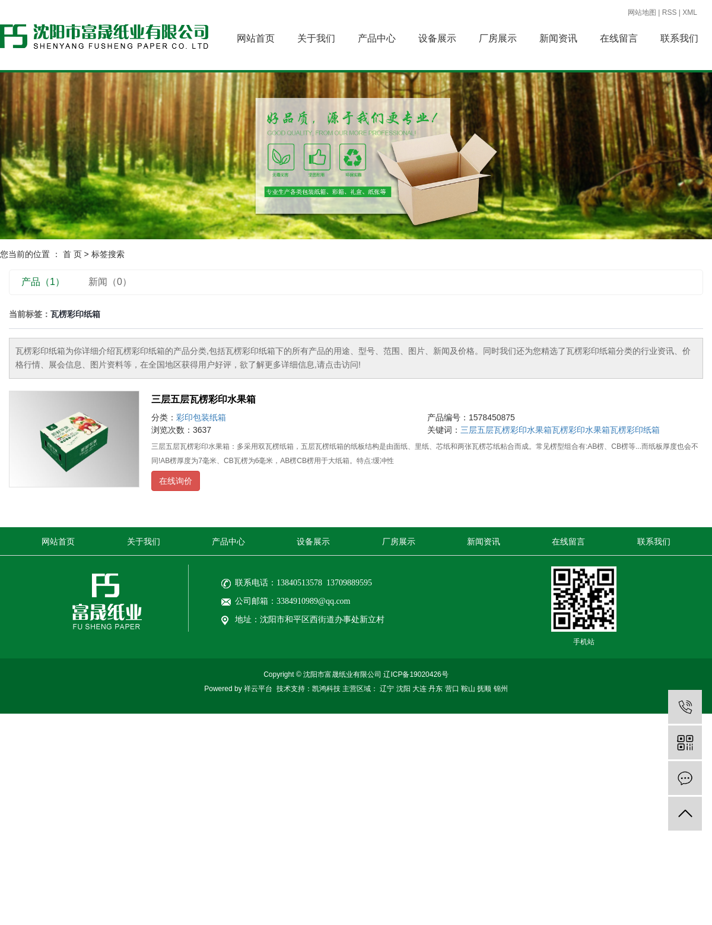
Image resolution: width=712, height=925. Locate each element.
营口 (452, 689)
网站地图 (642, 12)
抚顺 (484, 689)
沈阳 (403, 689)
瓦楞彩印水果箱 (581, 430)
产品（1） (43, 282)
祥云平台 (258, 689)
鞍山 (468, 689)
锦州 (501, 689)
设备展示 (437, 38)
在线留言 (619, 38)
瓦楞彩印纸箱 (635, 430)
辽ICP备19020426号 (415, 674)
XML (689, 12)
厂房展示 (498, 38)
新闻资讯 (558, 38)
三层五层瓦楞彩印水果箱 (203, 399)
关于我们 (316, 38)
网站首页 (256, 38)
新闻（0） (110, 282)
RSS (669, 12)
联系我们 (679, 38)
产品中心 (377, 38)
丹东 (435, 689)
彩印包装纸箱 (201, 417)
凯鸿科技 (326, 689)
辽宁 (387, 689)
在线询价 (175, 481)
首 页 (72, 254)
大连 (419, 689)
